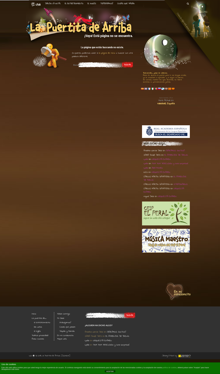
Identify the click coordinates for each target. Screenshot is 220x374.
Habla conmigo (63, 314)
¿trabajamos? (65, 322)
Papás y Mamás (67, 331)
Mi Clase (60, 318)
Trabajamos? (106, 3)
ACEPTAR (110, 371)
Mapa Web (62, 339)
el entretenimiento (74, 3)
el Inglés (92, 3)
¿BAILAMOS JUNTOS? (175, 150)
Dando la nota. (52, 3)
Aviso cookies (38, 339)
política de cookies (170, 368)
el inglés (37, 331)
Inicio (34, 314)
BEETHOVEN (157, 168)
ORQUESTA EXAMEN (161, 159)
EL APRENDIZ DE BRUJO (176, 155)
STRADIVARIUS (181, 184)
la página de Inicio (106, 53)
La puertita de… (39, 318)
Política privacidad (40, 335)
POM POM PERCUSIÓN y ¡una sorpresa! (170, 163)
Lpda (146, 159)
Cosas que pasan (125, 3)
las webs (38, 327)
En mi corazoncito (65, 335)
